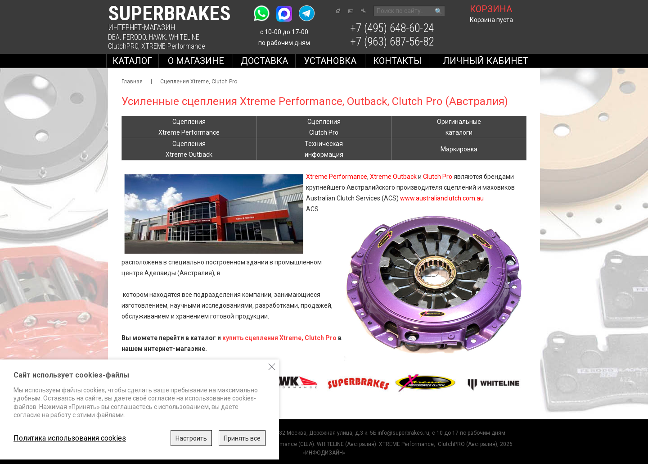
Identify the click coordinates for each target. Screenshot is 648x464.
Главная (132, 81)
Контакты (397, 60)
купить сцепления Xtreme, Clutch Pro (279, 337)
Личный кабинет (485, 60)
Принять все (242, 438)
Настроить (191, 438)
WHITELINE (184, 37)
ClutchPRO (123, 46)
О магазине (196, 60)
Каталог (132, 60)
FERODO (134, 37)
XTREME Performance (173, 46)
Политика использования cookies (70, 438)
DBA (114, 37)
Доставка (264, 60)
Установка (330, 60)
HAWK (157, 37)
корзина (491, 9)
